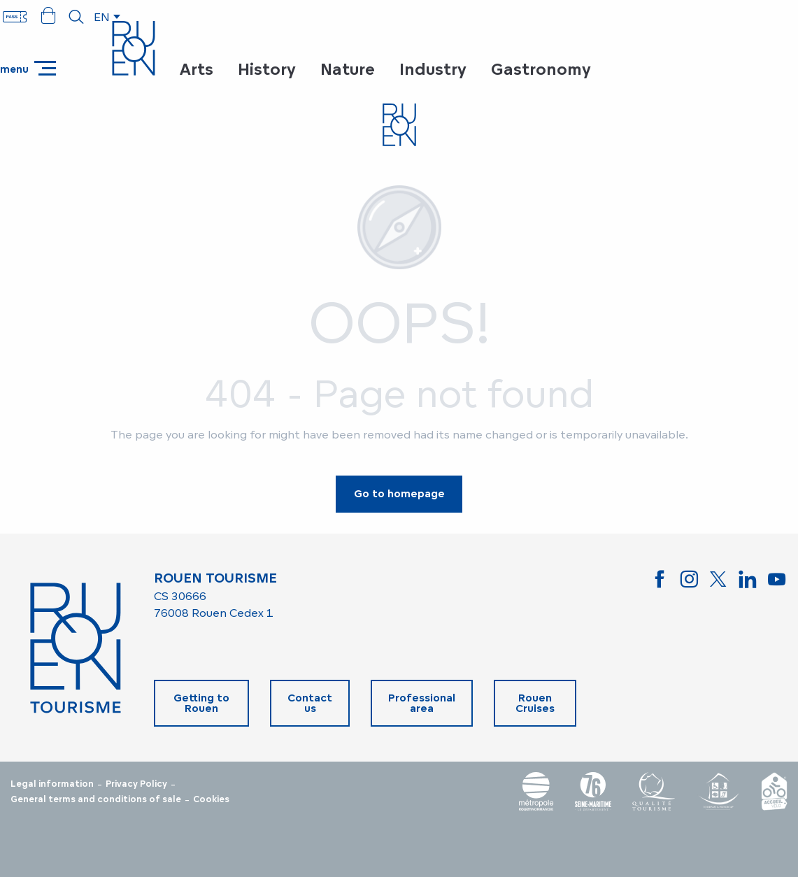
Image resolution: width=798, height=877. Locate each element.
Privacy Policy (136, 784)
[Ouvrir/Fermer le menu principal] (28, 68)
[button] (76, 17)
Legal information (52, 784)
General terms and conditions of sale (95, 799)
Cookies (211, 799)
